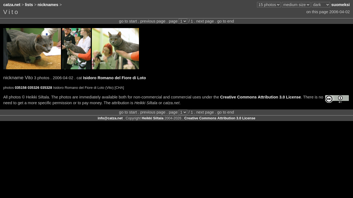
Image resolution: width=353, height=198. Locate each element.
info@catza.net (110, 118)
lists (29, 4)
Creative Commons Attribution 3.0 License (260, 97)
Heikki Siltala (153, 118)
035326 (33, 88)
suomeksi (340, 4)
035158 (21, 88)
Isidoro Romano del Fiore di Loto (114, 78)
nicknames (48, 4)
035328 (46, 88)
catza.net (11, 4)
